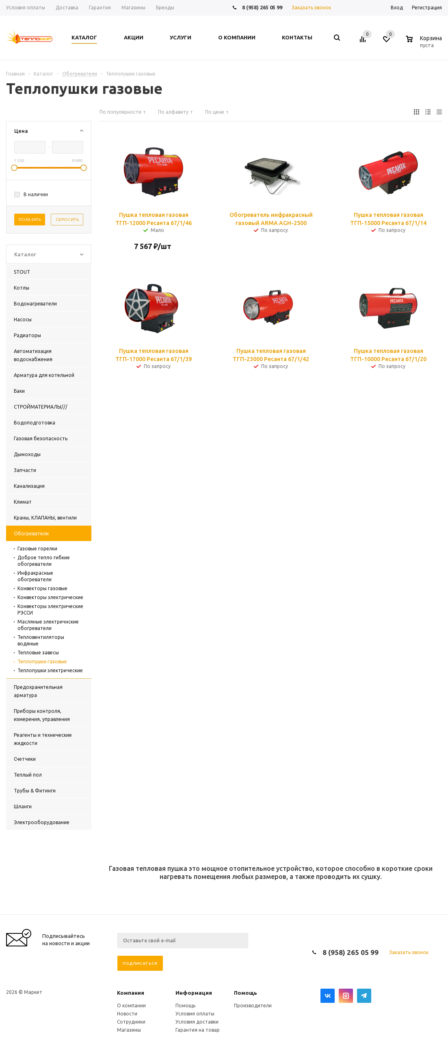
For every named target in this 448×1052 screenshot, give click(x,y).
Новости (127, 1013)
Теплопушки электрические (50, 670)
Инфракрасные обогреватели (35, 576)
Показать (30, 219)
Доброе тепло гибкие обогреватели (43, 561)
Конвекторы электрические (50, 597)
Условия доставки (197, 1021)
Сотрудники (131, 1021)
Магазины (129, 1030)
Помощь (245, 993)
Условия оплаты (194, 1013)
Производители (253, 1005)
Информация (193, 993)
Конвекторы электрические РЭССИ (50, 609)
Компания (130, 993)
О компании (131, 1005)
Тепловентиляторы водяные (40, 640)
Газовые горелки (37, 548)
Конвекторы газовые (42, 588)
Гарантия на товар (197, 1030)
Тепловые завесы (38, 652)
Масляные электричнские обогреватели (48, 625)
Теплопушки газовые (42, 661)
